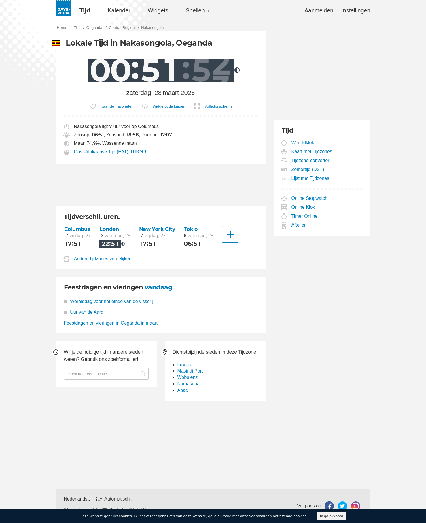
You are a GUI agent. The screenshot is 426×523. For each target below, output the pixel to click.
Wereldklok (303, 142)
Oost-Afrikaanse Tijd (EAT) (101, 151)
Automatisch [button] (117, 498)
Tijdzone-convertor (311, 160)
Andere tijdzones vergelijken (103, 258)
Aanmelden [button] (318, 10)
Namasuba (188, 383)
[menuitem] (85, 10)
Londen (109, 229)
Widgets (158, 10)
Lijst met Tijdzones (311, 178)
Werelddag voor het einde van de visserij (109, 301)
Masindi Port (190, 370)
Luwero (184, 364)
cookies (125, 516)
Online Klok (303, 207)
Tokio (191, 229)
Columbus (77, 229)
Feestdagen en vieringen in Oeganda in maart (111, 323)
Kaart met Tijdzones (312, 151)
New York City (157, 229)
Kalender (119, 10)
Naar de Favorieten (116, 106)
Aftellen (299, 225)
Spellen (195, 10)
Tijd (84, 10)
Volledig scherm (218, 106)
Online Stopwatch (309, 198)
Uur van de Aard (83, 312)
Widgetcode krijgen (168, 106)
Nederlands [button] (76, 498)
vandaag (158, 287)
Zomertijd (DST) (308, 169)
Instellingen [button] (355, 10)
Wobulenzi (188, 377)
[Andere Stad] (230, 234)
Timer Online (305, 216)
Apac (182, 390)
